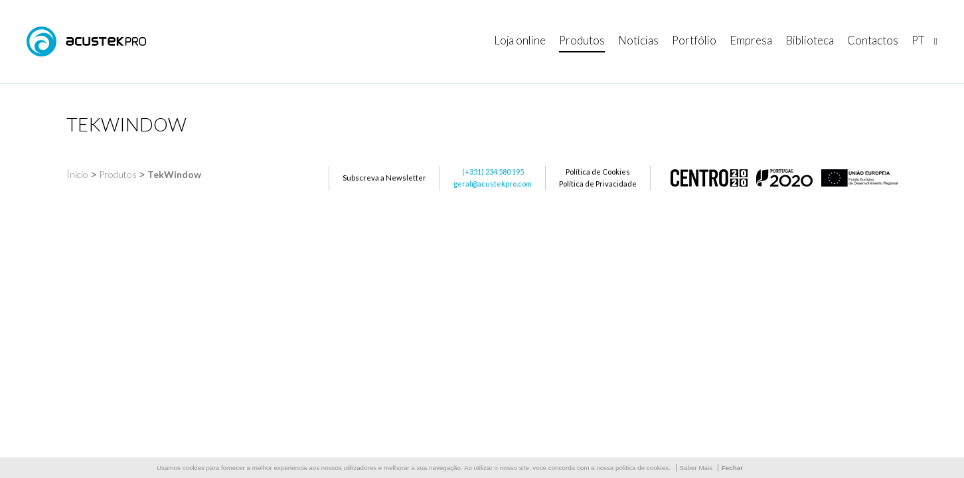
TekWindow (174, 174)
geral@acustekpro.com (492, 183)
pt (918, 40)
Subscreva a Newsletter (384, 177)
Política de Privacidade (598, 183)
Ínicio (77, 174)
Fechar (732, 467)
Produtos (118, 174)
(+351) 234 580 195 (493, 171)
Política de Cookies (598, 171)
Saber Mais (696, 467)
